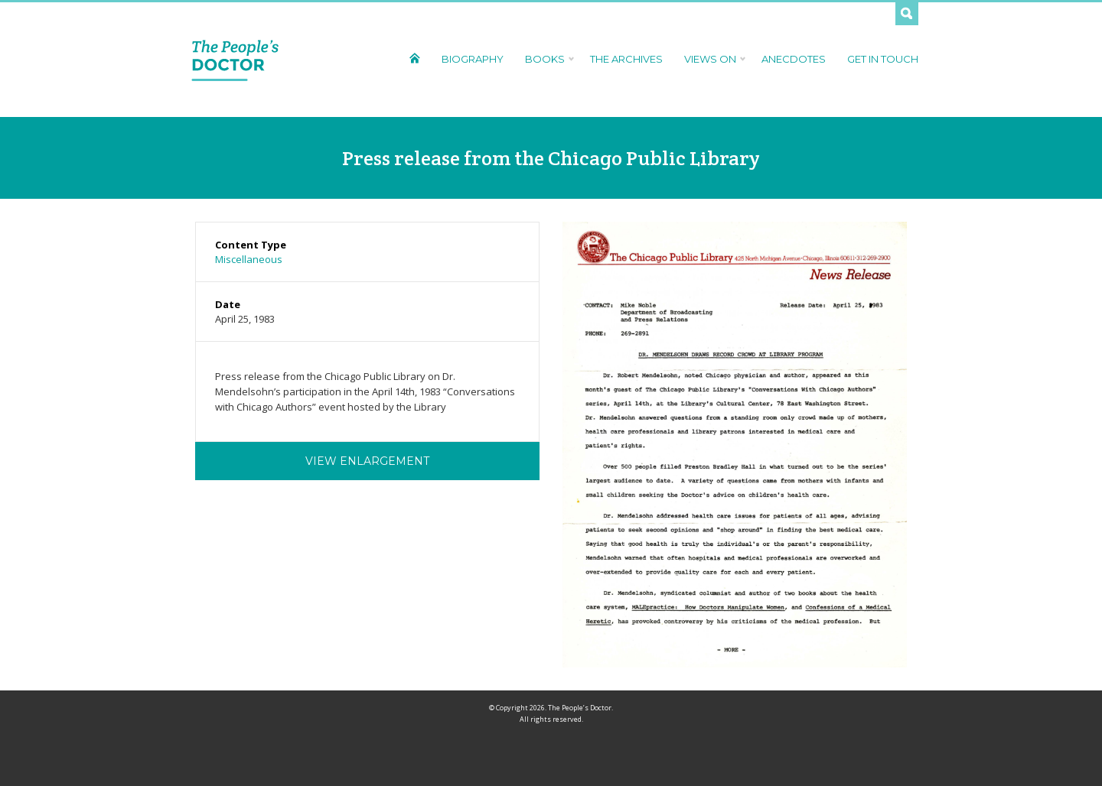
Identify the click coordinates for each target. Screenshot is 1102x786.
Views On (712, 59)
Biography (473, 59)
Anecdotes (793, 59)
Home (414, 57)
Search (906, 13)
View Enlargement (367, 461)
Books (547, 59)
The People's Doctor (235, 60)
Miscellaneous (248, 259)
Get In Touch (882, 59)
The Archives (626, 59)
